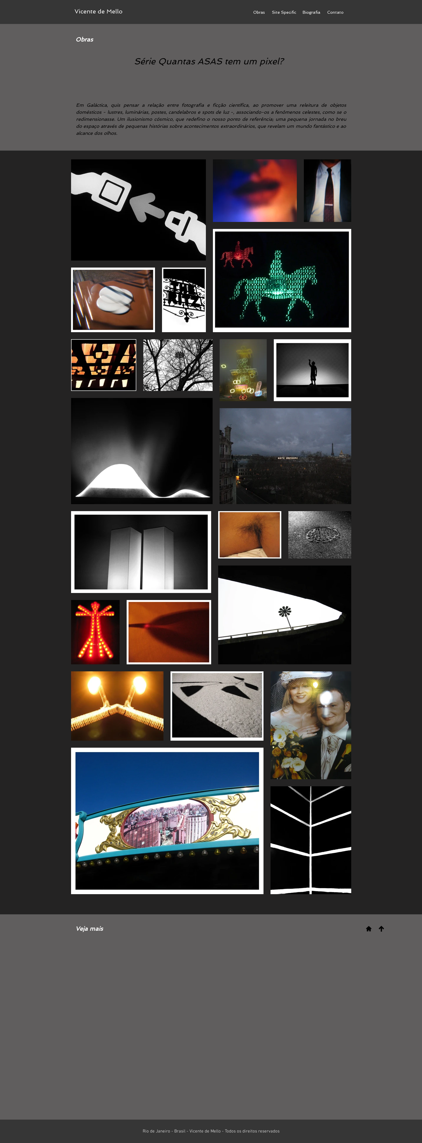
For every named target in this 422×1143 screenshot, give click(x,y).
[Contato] (335, 12)
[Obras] (259, 12)
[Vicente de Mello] (99, 11)
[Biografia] (311, 12)
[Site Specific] (284, 12)
